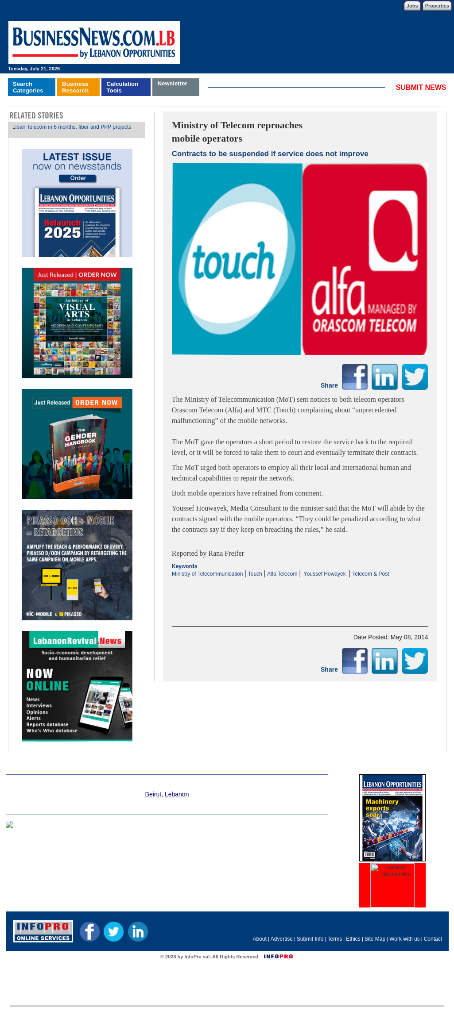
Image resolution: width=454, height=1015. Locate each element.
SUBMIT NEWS (421, 87)
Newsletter (172, 83)
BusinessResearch (75, 87)
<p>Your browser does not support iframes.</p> (300, 594)
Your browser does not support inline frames (76, 431)
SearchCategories (28, 87)
